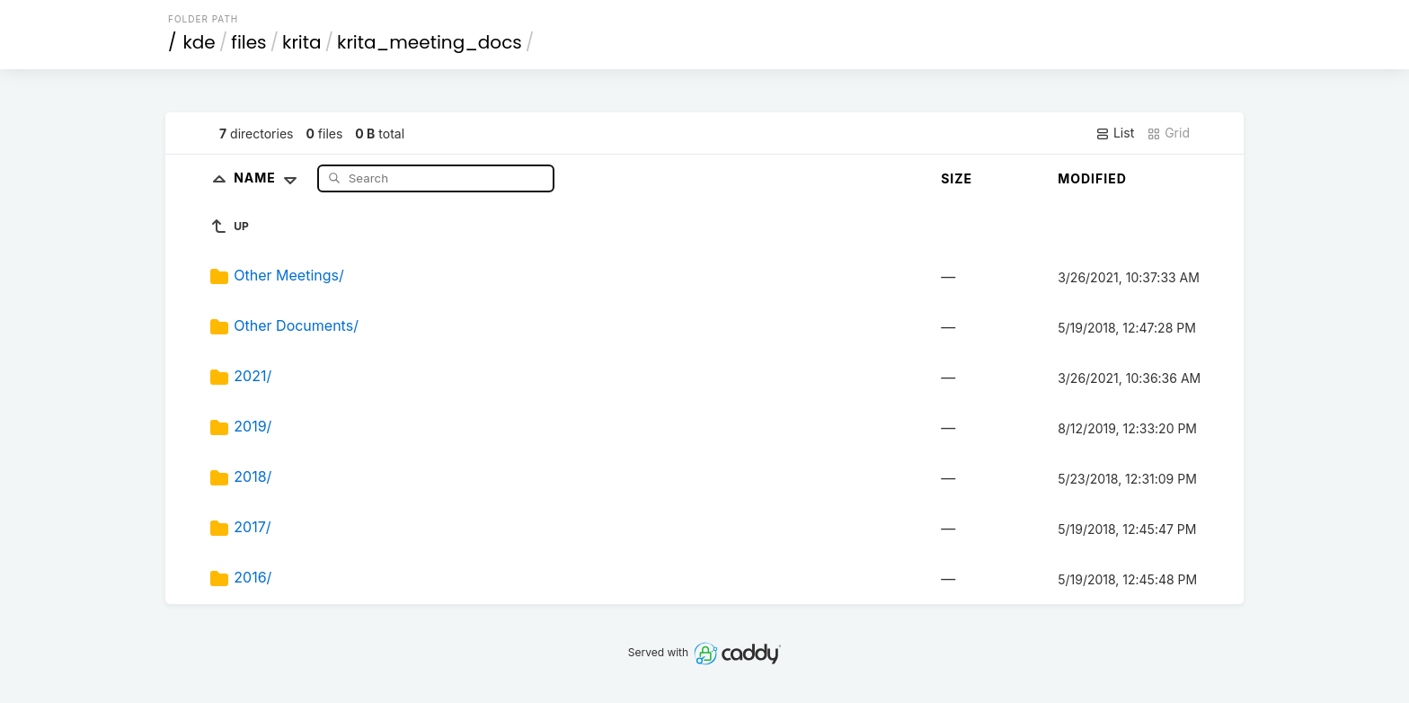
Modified (1092, 178)
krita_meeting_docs (429, 42)
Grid (1168, 133)
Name (269, 177)
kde (199, 42)
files (248, 42)
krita (301, 42)
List (1114, 133)
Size (956, 178)
